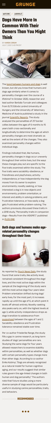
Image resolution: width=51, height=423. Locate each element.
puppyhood (8, 319)
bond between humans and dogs (23, 84)
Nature (6, 14)
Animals (18, 14)
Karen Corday (11, 43)
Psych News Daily (27, 271)
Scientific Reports (19, 117)
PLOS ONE (10, 219)
